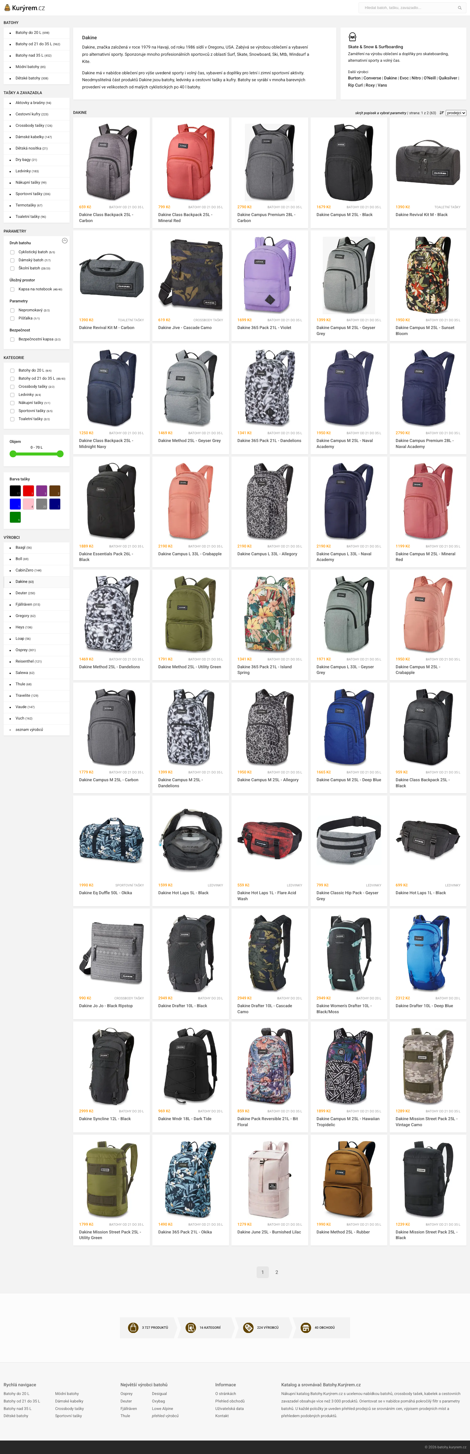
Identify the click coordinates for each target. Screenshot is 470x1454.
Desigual (159, 1394)
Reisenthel (29, 661)
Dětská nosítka (32, 148)
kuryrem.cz (457, 1447)
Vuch (24, 718)
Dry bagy (26, 160)
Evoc (404, 78)
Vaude (25, 707)
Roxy (370, 85)
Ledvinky (27, 171)
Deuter (25, 593)
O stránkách (225, 1394)
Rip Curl (355, 85)
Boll (22, 559)
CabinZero (28, 570)
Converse (372, 78)
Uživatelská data (229, 1409)
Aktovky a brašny (33, 103)
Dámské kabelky (34, 137)
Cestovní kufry (32, 114)
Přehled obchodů (230, 1401)
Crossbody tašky (34, 125)
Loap (23, 638)
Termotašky (29, 205)
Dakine (25, 582)
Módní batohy (31, 67)
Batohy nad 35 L (34, 55)
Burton (354, 78)
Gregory (26, 616)
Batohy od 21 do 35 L (38, 44)
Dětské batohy (32, 78)
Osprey (26, 650)
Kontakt (222, 1416)
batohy (442, 1447)
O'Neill (430, 78)
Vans (382, 85)
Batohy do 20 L (32, 33)
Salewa (25, 673)
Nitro (416, 78)
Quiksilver (448, 78)
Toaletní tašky (31, 217)
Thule (24, 684)
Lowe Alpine (162, 1409)
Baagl (24, 547)
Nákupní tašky (31, 182)
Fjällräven (28, 604)
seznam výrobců (29, 730)
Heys (24, 627)
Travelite (27, 695)
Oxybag (158, 1401)
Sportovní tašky (33, 194)
